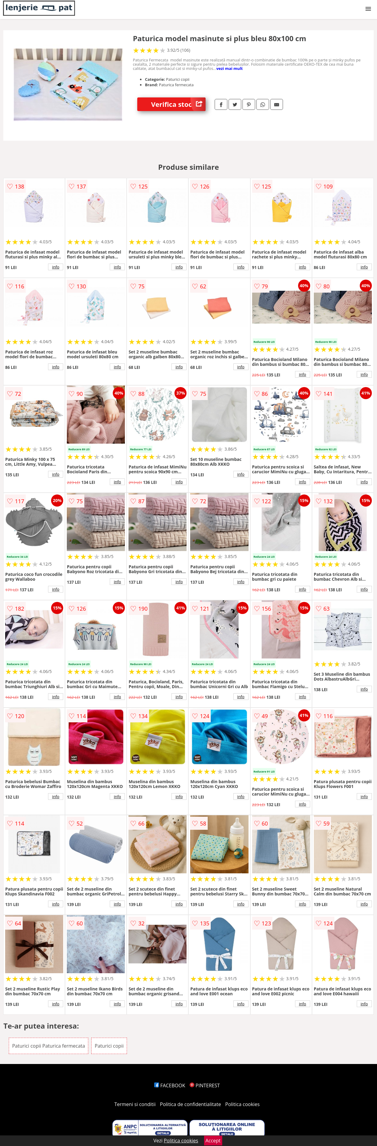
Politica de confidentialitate (190, 1104)
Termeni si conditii (135, 1104)
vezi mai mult (229, 68)
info (55, 267)
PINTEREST (205, 1085)
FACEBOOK (169, 1085)
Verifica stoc (178, 104)
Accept (213, 1140)
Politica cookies (242, 1104)
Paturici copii (109, 1046)
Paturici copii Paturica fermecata (48, 1046)
